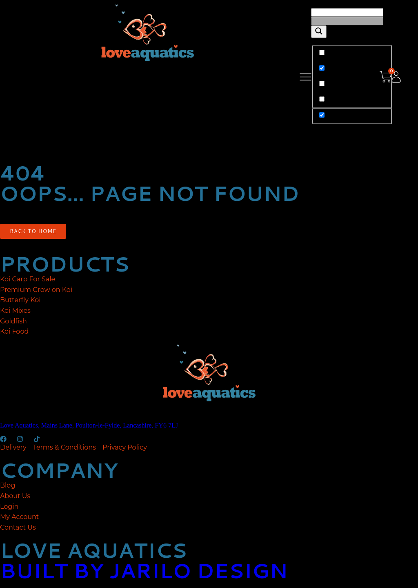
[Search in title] (322, 68)
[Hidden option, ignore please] (322, 115)
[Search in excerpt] (322, 99)
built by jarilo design (144, 570)
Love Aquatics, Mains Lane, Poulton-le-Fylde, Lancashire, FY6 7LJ (89, 425)
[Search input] (347, 12)
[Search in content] (322, 83)
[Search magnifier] (319, 31)
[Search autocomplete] (347, 21)
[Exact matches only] (322, 52)
